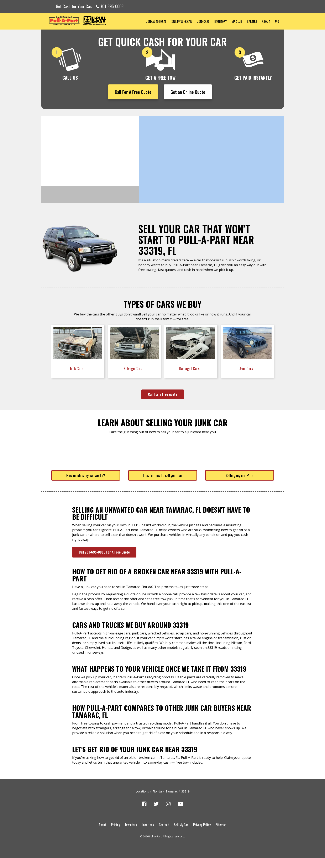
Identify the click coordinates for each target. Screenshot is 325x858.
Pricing (115, 824)
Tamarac (172, 791)
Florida (157, 791)
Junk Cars (77, 368)
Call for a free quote (162, 394)
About (266, 21)
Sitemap (221, 824)
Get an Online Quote (188, 92)
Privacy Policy (202, 824)
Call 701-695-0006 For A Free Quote (104, 552)
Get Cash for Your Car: (90, 6)
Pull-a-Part (92, 20)
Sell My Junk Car (181, 21)
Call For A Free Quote (133, 92)
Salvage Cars (133, 368)
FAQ (277, 21)
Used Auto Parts (156, 21)
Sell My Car (181, 824)
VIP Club (237, 21)
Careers (252, 21)
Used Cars (203, 21)
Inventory (220, 21)
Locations (142, 791)
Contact (164, 824)
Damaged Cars (189, 368)
